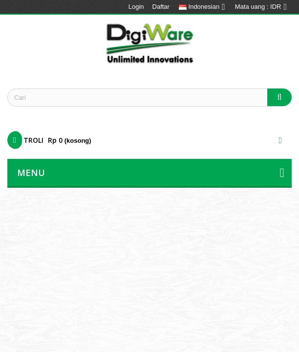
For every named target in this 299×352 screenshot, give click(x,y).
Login (136, 6)
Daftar (161, 6)
